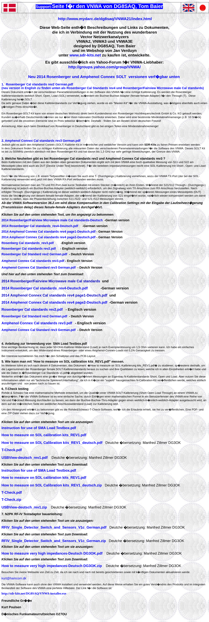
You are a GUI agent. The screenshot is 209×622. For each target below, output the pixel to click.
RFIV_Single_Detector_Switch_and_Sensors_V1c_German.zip (53, 541)
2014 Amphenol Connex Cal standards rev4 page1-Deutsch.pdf (48, 231)
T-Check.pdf (11, 492)
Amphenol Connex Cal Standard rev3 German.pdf (38, 267)
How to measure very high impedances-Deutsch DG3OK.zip (51, 566)
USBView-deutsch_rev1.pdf (24, 458)
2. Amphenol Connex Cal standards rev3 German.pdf (40, 140)
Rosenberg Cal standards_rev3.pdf (28, 243)
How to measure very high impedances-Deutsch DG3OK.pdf (52, 553)
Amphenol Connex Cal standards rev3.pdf (33, 261)
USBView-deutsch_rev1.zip (24, 507)
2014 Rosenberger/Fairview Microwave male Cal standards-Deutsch (52, 220)
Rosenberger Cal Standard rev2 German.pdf (34, 254)
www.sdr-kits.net (85, 55)
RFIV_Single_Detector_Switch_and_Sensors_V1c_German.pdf (53, 527)
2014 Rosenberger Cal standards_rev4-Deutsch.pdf (39, 226)
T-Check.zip (11, 500)
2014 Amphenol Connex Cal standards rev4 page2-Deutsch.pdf (48, 237)
